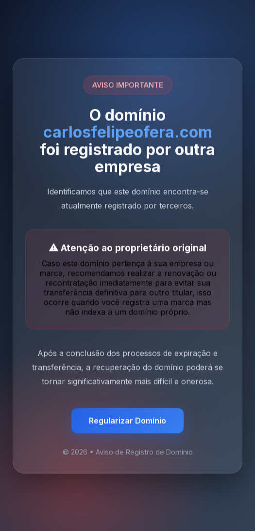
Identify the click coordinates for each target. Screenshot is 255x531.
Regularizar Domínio (127, 421)
